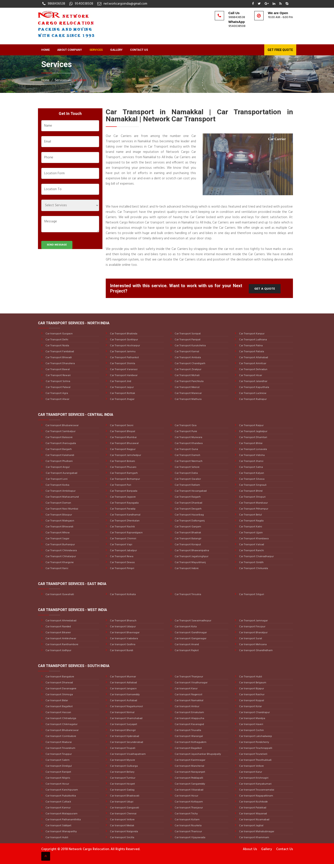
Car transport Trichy (186, 814)
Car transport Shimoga (59, 694)
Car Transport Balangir (187, 538)
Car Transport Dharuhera (60, 363)
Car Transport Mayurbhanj (190, 562)
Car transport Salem (57, 760)
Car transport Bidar (56, 700)
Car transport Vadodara (123, 638)
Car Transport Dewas (122, 562)
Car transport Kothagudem (190, 742)
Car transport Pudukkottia (60, 796)
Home (45, 49)
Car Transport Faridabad (59, 351)
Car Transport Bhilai (250, 443)
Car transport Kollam (187, 819)
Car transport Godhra (122, 644)
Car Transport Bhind (250, 491)
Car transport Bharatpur (253, 632)
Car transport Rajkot (186, 650)
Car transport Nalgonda (123, 831)
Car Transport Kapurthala (253, 387)
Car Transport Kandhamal (124, 515)
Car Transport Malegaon (59, 521)
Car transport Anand (186, 644)
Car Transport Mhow (57, 532)
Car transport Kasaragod (189, 724)
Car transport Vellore (122, 819)
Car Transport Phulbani (59, 461)
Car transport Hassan (58, 712)
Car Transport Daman (58, 503)
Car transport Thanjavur (188, 808)
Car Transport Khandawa (253, 538)
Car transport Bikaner (58, 632)
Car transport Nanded (58, 626)
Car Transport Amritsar (252, 363)
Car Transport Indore (186, 568)
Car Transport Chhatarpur (60, 556)
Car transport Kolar (250, 706)
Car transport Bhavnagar (124, 632)
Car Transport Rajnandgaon (126, 532)
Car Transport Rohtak (122, 393)
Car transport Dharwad (59, 682)
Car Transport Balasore (59, 437)
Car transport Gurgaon (59, 334)
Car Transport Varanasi (123, 369)
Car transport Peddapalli (188, 778)
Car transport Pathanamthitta (63, 819)
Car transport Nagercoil (188, 694)
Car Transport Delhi (56, 339)
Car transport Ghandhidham (255, 650)
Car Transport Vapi (120, 544)
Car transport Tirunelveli (252, 754)
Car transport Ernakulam (189, 712)
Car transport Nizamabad (253, 819)
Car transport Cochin (251, 730)
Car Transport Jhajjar (121, 399)
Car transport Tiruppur (58, 754)
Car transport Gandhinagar (190, 632)
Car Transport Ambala (187, 357)
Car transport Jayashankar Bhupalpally (197, 754)
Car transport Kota (185, 626)
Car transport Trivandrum (60, 748)
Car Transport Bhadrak (187, 532)
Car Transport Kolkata (122, 594)
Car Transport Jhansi (250, 461)
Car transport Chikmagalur (61, 724)
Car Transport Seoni (121, 425)
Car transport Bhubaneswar (62, 425)
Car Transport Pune (185, 431)
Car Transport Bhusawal (124, 443)
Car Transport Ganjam (187, 527)
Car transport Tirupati (122, 748)
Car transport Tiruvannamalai (256, 790)
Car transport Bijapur (251, 688)
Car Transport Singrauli (252, 485)
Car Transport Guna (186, 449)
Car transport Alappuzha (189, 718)
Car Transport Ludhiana (252, 339)
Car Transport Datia (186, 473)
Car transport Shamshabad (125, 718)
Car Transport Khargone (59, 562)
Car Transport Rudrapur (252, 399)
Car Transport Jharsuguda (60, 443)
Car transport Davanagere (60, 688)
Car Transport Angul (58, 467)
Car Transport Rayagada (124, 503)
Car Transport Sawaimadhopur (192, 620)
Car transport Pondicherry (253, 742)
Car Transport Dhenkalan (124, 521)
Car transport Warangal (188, 736)
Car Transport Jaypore (122, 497)
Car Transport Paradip (122, 509)
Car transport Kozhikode (253, 802)
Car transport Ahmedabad (60, 620)
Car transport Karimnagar (189, 760)
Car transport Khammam (253, 837)
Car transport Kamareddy (124, 694)
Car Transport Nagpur (122, 449)
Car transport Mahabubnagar (256, 831)
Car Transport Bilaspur (58, 515)
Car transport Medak (121, 825)
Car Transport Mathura (188, 399)
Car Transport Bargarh (58, 449)
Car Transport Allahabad (253, 357)
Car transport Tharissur (188, 831)
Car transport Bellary (121, 772)
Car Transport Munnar (122, 677)
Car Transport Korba (57, 485)
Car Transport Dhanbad (188, 503)
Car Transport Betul (250, 515)
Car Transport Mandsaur (253, 503)
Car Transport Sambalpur (60, 431)
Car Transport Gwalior (187, 479)
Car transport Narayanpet (189, 772)
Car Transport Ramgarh (123, 473)
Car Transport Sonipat (187, 334)
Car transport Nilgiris (57, 778)
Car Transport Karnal (186, 351)
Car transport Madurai (58, 742)
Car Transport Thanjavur (188, 677)
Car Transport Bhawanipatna (191, 550)
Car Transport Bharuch (122, 620)
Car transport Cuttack (58, 802)
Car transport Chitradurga (60, 718)
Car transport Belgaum (252, 682)
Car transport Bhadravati (124, 796)
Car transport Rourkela (188, 825)
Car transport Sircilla (121, 837)
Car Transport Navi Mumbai (61, 509)
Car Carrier (79, 80)
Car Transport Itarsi (56, 568)
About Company (69, 49)
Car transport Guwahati (59, 594)
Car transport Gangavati (124, 808)
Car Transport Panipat (187, 339)
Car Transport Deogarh (188, 509)
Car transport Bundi (121, 650)
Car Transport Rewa (121, 556)
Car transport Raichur (251, 694)
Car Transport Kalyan (251, 473)
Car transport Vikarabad (188, 790)
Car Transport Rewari (58, 375)
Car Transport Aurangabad (61, 473)
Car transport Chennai (122, 814)
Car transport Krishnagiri (253, 778)
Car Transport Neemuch (188, 461)
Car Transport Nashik (122, 527)
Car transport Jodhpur (58, 650)
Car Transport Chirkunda (253, 568)
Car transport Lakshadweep (255, 736)
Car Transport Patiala (251, 351)
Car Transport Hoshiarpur (124, 345)
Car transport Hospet (122, 784)
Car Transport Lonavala (252, 449)
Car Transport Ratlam (187, 485)
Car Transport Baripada (123, 491)
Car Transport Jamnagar (253, 620)
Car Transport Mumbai (123, 437)
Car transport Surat (250, 638)
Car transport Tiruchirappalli (255, 748)
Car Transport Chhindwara (61, 550)
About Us (250, 849)
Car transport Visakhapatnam (127, 754)
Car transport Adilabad (123, 682)
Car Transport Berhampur (124, 479)
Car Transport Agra (56, 393)
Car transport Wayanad (252, 814)
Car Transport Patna (250, 345)
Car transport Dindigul (58, 766)
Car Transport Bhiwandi (59, 527)
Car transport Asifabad (123, 700)
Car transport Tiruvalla (187, 730)
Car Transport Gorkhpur (123, 339)
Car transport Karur (186, 688)
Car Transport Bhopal (122, 431)
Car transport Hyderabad (124, 736)
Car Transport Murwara (188, 437)
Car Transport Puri (120, 485)
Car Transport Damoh (187, 455)
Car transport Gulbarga (123, 766)
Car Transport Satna (250, 467)
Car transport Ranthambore (61, 644)
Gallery (116, 49)
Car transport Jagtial (250, 825)
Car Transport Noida (57, 345)
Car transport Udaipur (122, 626)
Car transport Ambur (186, 706)
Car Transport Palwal (58, 387)
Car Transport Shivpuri (252, 497)
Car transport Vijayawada (189, 837)
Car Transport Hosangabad (190, 491)
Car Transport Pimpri (121, 568)
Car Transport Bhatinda (123, 334)
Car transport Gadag (121, 790)
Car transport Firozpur (251, 626)
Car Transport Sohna (58, 381)
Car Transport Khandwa (188, 443)
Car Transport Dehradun (252, 369)
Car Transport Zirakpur (187, 369)
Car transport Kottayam (188, 802)
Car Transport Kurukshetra (190, 345)
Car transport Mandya (251, 718)
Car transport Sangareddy (189, 784)
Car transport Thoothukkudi (255, 760)
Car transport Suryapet (123, 724)
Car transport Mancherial (189, 766)
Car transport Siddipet (58, 825)
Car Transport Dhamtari (252, 437)
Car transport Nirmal (121, 712)
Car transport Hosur (57, 784)
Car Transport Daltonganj (189, 521)
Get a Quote (264, 288)
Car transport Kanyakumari (255, 784)
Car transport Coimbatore (60, 736)
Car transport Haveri (250, 724)
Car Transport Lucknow (252, 393)
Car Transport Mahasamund (62, 497)
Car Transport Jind (120, 381)
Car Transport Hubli (250, 677)
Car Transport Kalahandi (59, 455)
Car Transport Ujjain (250, 532)
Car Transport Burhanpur (60, 544)
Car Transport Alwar (57, 399)
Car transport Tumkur (122, 778)
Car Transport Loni (57, 479)
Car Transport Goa (185, 425)
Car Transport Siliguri (251, 594)
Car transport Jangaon (123, 688)
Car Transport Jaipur (121, 387)
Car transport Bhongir (122, 730)
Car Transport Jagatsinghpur (191, 556)
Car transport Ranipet (58, 772)
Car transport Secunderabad (126, 742)
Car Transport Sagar (57, 538)
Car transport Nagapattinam (255, 796)
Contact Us (139, 49)
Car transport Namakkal (188, 700)
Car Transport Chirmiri (122, 538)
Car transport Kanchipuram (61, 790)
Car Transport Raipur (251, 425)
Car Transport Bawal (57, 369)
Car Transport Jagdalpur (252, 431)
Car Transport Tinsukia (187, 594)
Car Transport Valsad (251, 544)
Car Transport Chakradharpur (256, 556)
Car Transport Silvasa (251, 479)
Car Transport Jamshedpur (125, 455)
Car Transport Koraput (187, 544)
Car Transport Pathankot (124, 357)
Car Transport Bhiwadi (58, 357)
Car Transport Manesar (188, 393)
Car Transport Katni (250, 527)
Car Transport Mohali (187, 375)
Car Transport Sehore (187, 467)
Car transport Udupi (121, 802)
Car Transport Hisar (250, 375)
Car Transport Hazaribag (189, 515)
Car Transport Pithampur (253, 509)
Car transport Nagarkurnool (126, 706)
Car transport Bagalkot (59, 706)
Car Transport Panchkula (189, 381)
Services (96, 49)
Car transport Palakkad (252, 808)
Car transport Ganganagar (190, 638)
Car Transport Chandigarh (189, 363)
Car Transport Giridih (251, 562)
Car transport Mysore (122, 760)
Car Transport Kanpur (251, 334)
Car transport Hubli (56, 837)
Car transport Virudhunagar (191, 682)
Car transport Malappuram (61, 814)
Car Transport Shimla (122, 363)
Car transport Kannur (58, 808)
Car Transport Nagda (251, 521)
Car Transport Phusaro (122, 467)
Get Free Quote (280, 50)
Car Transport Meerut (187, 387)
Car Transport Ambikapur (60, 491)
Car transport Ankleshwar (60, 638)
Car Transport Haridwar (123, 375)
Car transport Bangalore (59, 677)
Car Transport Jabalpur (123, 550)
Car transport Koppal (251, 700)
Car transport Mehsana (252, 644)
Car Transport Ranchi (251, 550)
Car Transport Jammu (122, 351)
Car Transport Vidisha (251, 455)
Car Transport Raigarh (187, 497)
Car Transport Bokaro (122, 461)
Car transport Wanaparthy (61, 831)
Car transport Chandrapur (254, 712)
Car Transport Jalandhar (252, 381)
